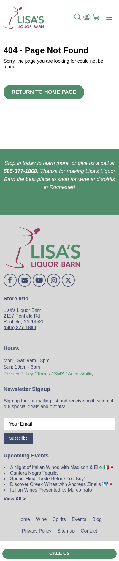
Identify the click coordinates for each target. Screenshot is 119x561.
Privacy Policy (37, 530)
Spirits (59, 519)
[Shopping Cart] (96, 17)
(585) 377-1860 (20, 327)
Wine (41, 519)
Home (23, 519)
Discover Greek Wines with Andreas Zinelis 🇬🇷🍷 (62, 484)
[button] (77, 17)
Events (79, 519)
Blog (97, 519)
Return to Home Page (44, 92)
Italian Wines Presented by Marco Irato (51, 489)
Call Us (59, 553)
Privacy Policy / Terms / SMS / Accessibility (49, 373)
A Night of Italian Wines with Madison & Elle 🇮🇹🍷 (62, 467)
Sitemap (66, 530)
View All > (15, 498)
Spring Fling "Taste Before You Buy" (47, 478)
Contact (89, 530)
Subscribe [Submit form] (18, 438)
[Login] (86, 17)
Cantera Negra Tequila (34, 473)
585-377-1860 (20, 171)
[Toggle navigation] (109, 17)
